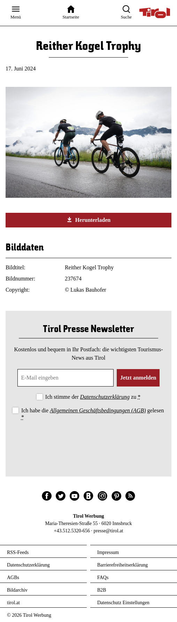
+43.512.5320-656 (72, 530)
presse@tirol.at (108, 530)
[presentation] (88, 441)
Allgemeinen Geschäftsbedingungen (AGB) (98, 410)
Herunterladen (88, 220)
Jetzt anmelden (138, 378)
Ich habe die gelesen (92, 413)
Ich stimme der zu (92, 397)
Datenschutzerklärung (105, 397)
